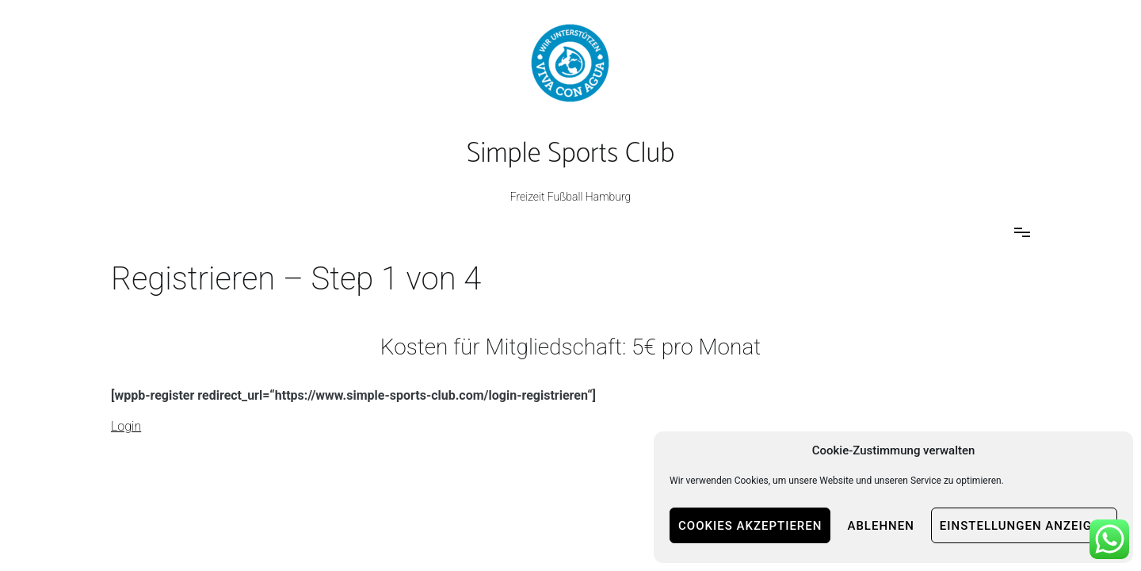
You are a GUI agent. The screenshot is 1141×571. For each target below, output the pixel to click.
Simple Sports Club (570, 154)
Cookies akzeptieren (750, 526)
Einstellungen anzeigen (1024, 526)
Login (126, 426)
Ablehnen (880, 526)
